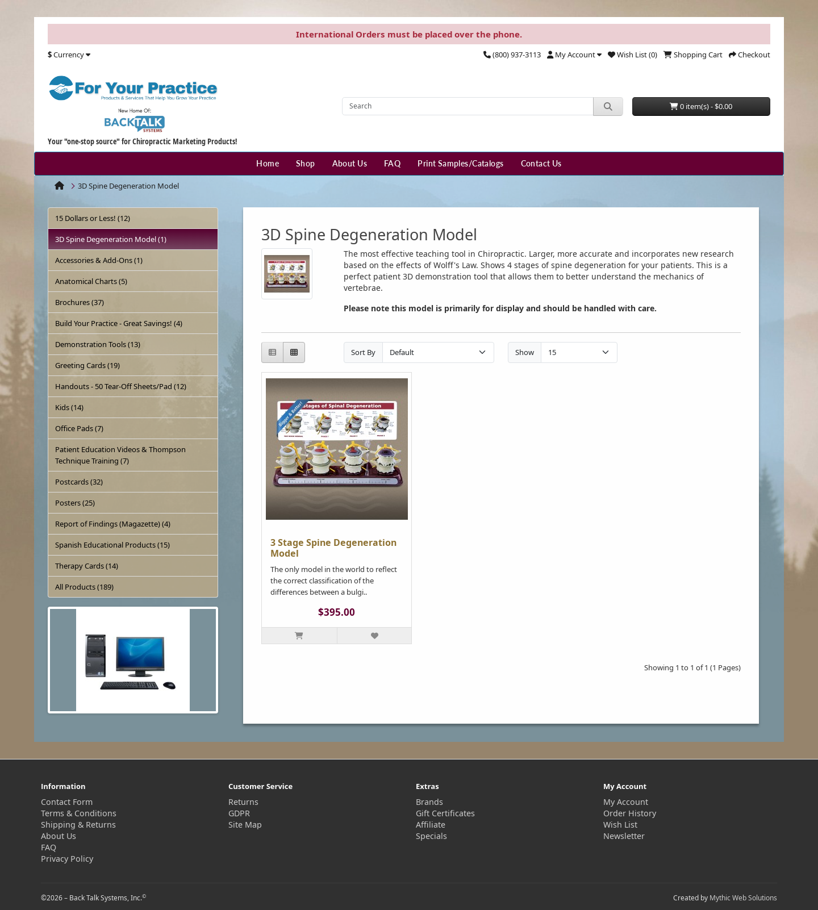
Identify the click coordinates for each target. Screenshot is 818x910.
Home (267, 163)
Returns (243, 801)
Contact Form (67, 801)
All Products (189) (84, 587)
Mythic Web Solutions (743, 898)
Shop (305, 163)
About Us (349, 163)
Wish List (620, 824)
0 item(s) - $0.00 (701, 106)
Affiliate (430, 824)
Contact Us (541, 163)
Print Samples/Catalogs (460, 163)
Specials (431, 835)
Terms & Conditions (78, 813)
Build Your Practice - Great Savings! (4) (118, 323)
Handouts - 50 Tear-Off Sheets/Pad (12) (120, 386)
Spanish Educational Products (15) (112, 545)
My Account (625, 801)
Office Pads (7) (79, 428)
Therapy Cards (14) (86, 566)
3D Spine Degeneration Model (128, 186)
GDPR (239, 813)
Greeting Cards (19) (87, 365)
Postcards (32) (79, 482)
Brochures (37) (79, 302)
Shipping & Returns (78, 824)
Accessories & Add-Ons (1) (99, 260)
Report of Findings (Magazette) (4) (112, 524)
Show (524, 352)
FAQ (392, 163)
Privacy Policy (67, 858)
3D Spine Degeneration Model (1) (110, 239)
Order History (629, 813)
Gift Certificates (445, 813)
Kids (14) (69, 407)
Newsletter (624, 835)
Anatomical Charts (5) (91, 281)
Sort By (363, 352)
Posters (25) (75, 503)
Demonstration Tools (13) (97, 344)
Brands (429, 801)
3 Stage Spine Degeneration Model (333, 548)
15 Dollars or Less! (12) (92, 218)
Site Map (245, 824)
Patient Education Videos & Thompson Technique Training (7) (120, 455)
